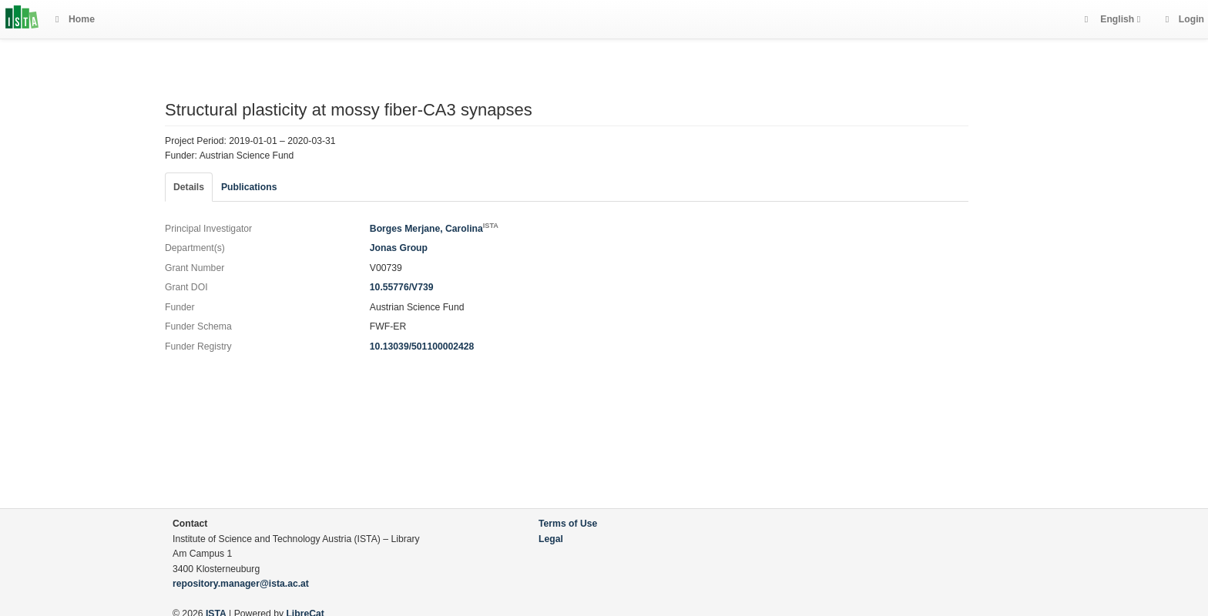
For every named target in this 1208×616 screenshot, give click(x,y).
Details (188, 187)
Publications (249, 187)
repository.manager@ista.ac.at (241, 583)
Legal (551, 539)
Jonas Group (399, 248)
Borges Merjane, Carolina (434, 228)
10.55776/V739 (402, 287)
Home (75, 19)
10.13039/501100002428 (422, 346)
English (1117, 19)
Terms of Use (568, 523)
